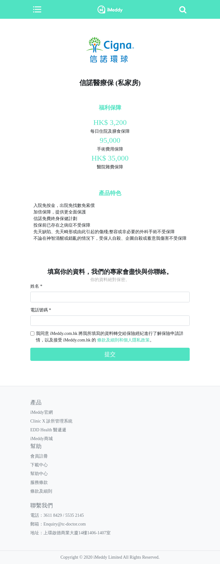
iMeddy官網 (41, 412)
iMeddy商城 (41, 438)
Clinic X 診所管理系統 (51, 421)
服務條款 (39, 482)
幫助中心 (39, 473)
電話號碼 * (40, 310)
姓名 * (36, 286)
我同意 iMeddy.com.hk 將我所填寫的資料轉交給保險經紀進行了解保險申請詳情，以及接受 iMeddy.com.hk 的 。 (110, 336)
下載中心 (39, 465)
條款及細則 (41, 491)
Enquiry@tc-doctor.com (64, 524)
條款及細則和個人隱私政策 (123, 340)
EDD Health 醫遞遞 (48, 430)
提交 (110, 354)
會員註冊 (39, 456)
